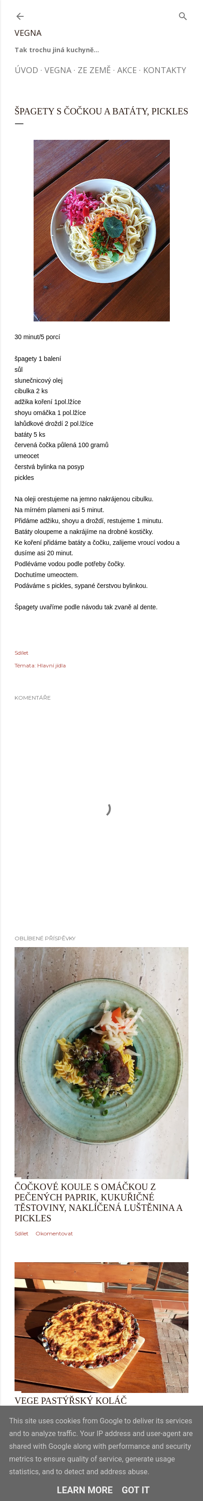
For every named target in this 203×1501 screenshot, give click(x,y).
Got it (136, 1490)
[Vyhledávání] (183, 14)
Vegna (28, 32)
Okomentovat (54, 1233)
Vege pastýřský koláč (71, 1401)
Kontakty (164, 69)
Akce (127, 69)
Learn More (85, 1490)
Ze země (94, 69)
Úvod (26, 69)
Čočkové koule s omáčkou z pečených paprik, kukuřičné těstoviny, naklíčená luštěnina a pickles (98, 1202)
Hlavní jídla (51, 665)
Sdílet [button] (22, 652)
